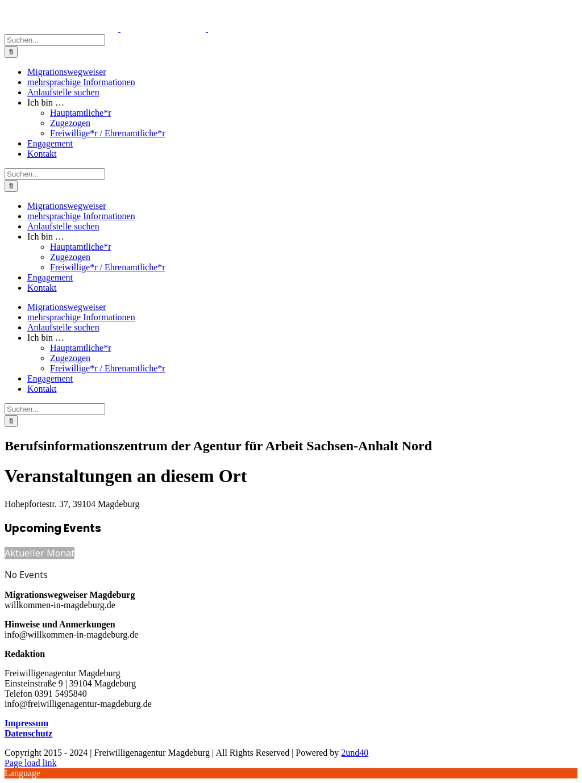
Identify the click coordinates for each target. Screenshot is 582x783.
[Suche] (11, 52)
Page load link (31, 763)
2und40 (354, 752)
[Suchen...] (55, 40)
